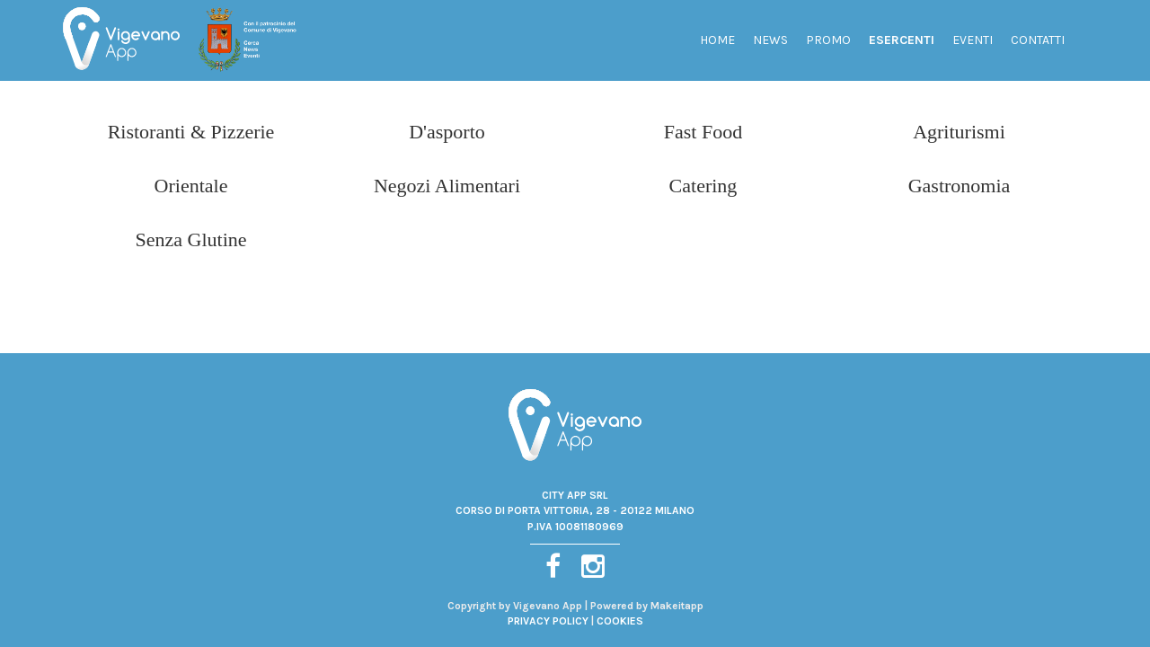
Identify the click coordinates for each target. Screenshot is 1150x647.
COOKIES (620, 621)
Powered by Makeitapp (646, 605)
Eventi (972, 40)
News (770, 40)
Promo (828, 40)
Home (717, 40)
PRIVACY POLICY (548, 621)
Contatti (1038, 40)
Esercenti (901, 40)
